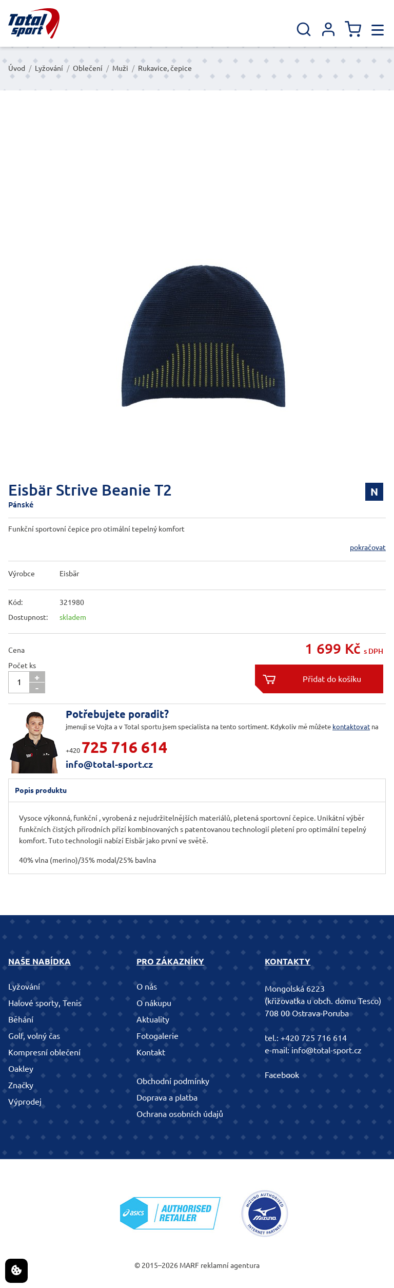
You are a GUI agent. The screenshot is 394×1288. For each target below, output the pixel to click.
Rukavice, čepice (165, 68)
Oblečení (88, 68)
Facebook (282, 1074)
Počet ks (22, 665)
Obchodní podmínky (172, 1081)
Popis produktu (41, 790)
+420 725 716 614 (314, 1038)
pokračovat (368, 547)
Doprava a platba (167, 1097)
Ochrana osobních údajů (179, 1114)
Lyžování (49, 68)
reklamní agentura (230, 1265)
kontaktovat (351, 726)
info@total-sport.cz (109, 764)
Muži (120, 68)
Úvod (16, 68)
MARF (189, 1265)
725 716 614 (124, 747)
